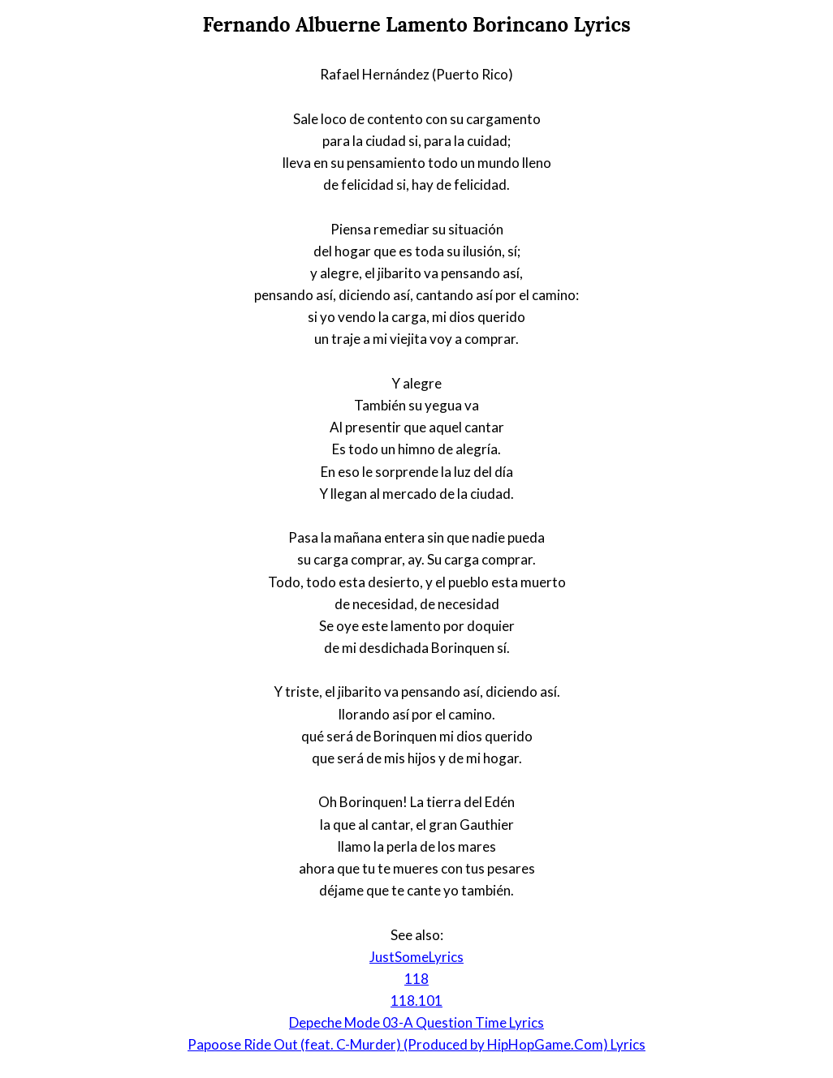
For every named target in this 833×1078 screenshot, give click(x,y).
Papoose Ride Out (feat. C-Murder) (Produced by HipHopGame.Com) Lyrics (416, 1044)
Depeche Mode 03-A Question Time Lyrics (416, 1022)
